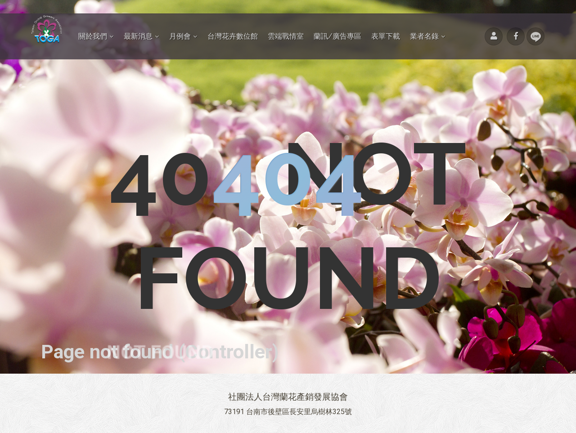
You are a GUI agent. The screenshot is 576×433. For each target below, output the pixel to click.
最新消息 (138, 36)
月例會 (180, 36)
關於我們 (92, 36)
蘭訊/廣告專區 (337, 36)
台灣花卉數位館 (232, 36)
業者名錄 (424, 36)
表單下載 (385, 36)
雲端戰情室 (286, 36)
